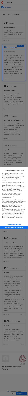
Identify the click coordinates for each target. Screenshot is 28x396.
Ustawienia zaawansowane (14, 224)
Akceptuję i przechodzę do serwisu (14, 227)
